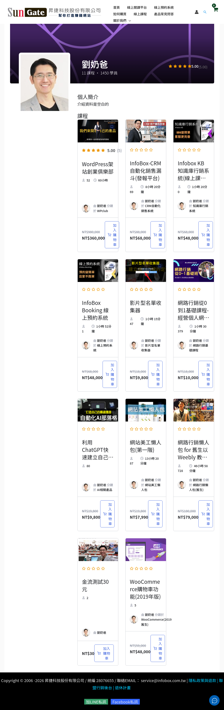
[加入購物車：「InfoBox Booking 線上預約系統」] (110, 374)
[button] (205, 11)
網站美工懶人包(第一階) (145, 445)
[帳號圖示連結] (197, 11)
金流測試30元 (95, 585)
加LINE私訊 (96, 702)
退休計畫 (123, 687)
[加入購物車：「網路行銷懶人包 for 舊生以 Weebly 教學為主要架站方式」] (205, 513)
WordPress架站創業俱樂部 (98, 167)
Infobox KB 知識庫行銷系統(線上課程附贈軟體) (193, 174)
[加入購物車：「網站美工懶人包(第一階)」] (155, 513)
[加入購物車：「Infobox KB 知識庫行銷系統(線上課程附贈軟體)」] (205, 234)
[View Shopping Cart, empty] (215, 10)
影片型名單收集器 (145, 306)
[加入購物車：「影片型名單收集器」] (155, 374)
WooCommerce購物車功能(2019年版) (145, 589)
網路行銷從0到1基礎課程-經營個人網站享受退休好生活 (193, 317)
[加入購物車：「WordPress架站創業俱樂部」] (112, 234)
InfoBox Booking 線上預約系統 (95, 310)
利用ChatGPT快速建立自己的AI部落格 (98, 453)
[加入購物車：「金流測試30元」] (104, 653)
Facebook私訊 (125, 702)
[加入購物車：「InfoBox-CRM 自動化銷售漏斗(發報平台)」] (157, 234)
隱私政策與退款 (202, 680)
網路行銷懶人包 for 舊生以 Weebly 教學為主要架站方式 (193, 457)
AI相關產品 (104, 489)
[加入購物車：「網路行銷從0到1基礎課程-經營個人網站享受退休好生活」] (205, 374)
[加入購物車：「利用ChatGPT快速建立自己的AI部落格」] (107, 513)
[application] (128, 18)
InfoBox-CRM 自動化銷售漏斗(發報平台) (145, 170)
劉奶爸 (101, 206)
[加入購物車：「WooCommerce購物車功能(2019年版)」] (157, 648)
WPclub (102, 211)
